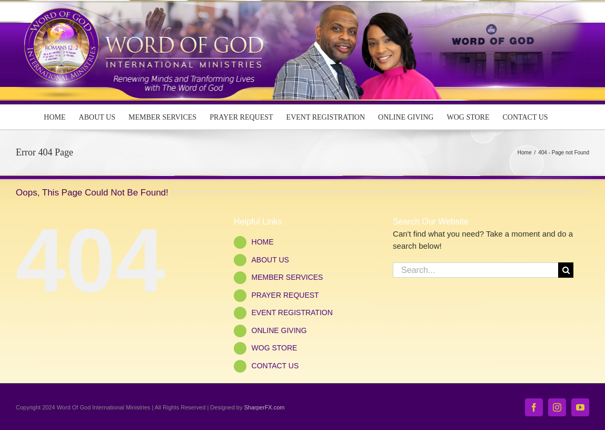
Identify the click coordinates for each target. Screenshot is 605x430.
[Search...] (475, 270)
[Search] (565, 270)
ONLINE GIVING (279, 330)
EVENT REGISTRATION (292, 312)
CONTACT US (275, 365)
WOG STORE (274, 348)
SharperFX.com (264, 407)
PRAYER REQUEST (285, 295)
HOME (263, 242)
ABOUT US (270, 260)
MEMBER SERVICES (287, 277)
